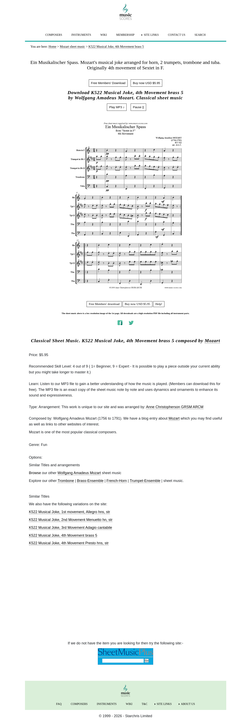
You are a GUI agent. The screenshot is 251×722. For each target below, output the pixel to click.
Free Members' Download (108, 83)
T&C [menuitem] (145, 704)
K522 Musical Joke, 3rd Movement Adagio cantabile (70, 528)
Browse (35, 473)
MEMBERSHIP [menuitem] (125, 34)
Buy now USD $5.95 (146, 83)
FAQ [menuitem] (59, 704)
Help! (158, 304)
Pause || (138, 107)
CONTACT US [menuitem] (176, 34)
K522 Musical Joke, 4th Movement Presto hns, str (69, 543)
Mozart (212, 340)
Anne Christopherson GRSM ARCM (174, 407)
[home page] (125, 12)
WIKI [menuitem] (103, 34)
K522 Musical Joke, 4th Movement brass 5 (63, 535)
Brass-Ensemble (90, 481)
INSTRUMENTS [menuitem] (81, 34)
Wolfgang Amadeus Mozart (79, 473)
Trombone (66, 481)
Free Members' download (104, 304)
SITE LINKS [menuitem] (151, 34)
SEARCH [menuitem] (200, 34)
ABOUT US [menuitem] (188, 704)
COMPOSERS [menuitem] (53, 34)
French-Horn (116, 481)
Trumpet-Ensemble (145, 481)
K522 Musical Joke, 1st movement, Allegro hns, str (69, 512)
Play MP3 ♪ (116, 107)
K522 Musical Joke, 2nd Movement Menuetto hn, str (71, 520)
